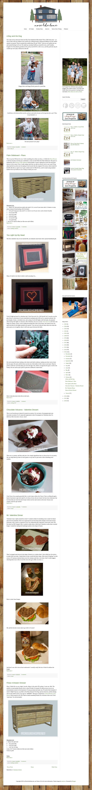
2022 (65, 331)
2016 (65, 345)
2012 (65, 396)
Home (25, 29)
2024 (65, 326)
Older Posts (54, 767)
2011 (65, 398)
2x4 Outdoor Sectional (76, 160)
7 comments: (24, 506)
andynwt (64, 781)
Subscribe (5, 786)
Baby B (12, 148)
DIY (15, 403)
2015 (65, 347)
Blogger (74, 781)
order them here (47, 321)
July (67, 365)
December (68, 354)
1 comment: (23, 147)
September (68, 361)
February (68, 377)
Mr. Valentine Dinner (15, 515)
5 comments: (24, 674)
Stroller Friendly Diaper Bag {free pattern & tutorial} (77, 169)
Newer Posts (10, 767)
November (68, 356)
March (67, 374)
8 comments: (23, 761)
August (67, 363)
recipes (12, 508)
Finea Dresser (53, 159)
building (12, 228)
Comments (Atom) (17, 769)
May (67, 370)
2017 (65, 342)
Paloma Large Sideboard (21, 162)
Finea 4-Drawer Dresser (16, 683)
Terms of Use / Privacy (57, 29)
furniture (16, 228)
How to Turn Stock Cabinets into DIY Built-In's (77, 144)
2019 (65, 338)
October (68, 358)
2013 (65, 352)
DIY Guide (31, 29)
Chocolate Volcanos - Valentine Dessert (22, 410)
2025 (65, 324)
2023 (65, 328)
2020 (65, 335)
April (67, 372)
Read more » (9, 143)
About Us (47, 29)
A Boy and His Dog (14, 36)
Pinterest (66, 29)
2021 (65, 333)
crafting (12, 403)
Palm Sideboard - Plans (16, 155)
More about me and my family (75, 91)
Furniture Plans (39, 29)
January (67, 393)
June (67, 368)
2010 (65, 400)
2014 (65, 349)
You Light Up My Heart (16, 235)
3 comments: (24, 226)
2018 (65, 340)
